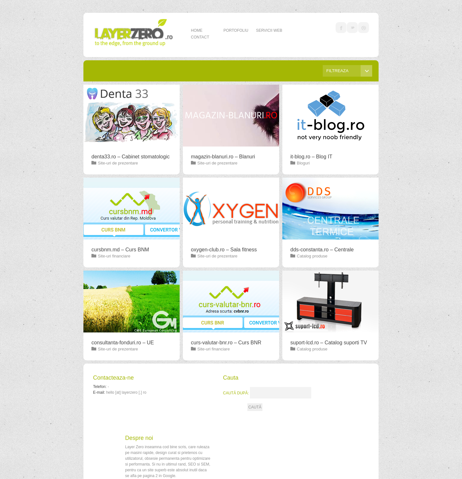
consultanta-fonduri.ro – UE (122, 342)
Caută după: (236, 393)
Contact (200, 37)
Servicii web (269, 30)
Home (196, 30)
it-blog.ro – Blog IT (311, 156)
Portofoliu (235, 30)
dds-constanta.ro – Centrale (322, 249)
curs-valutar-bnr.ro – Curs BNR (226, 342)
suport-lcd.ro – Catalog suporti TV (328, 342)
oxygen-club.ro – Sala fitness (224, 249)
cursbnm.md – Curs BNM (120, 249)
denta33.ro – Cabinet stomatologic (130, 156)
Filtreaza (349, 71)
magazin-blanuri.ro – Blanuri (223, 156)
